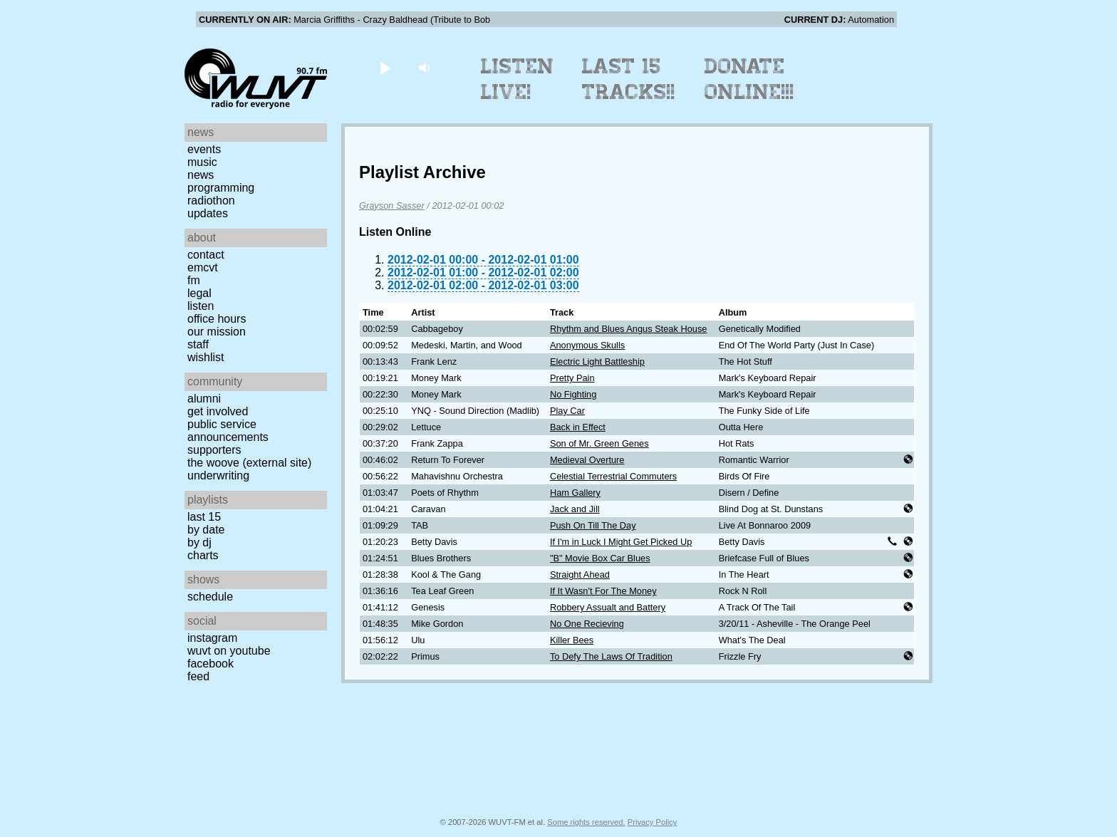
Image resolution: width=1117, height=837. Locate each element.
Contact (205, 255)
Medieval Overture (587, 459)
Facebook (210, 663)
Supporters (214, 450)
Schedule (210, 597)
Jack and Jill (575, 509)
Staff (198, 344)
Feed (198, 676)
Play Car (567, 410)
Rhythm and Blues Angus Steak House (628, 328)
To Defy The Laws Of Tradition (611, 656)
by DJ (199, 542)
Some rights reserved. (586, 822)
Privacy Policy (652, 822)
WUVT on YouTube (229, 651)
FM (193, 280)
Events (204, 149)
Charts (203, 555)
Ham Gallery (575, 492)
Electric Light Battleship (597, 361)
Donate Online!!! (749, 79)
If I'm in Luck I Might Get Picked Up (621, 541)
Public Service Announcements (228, 430)
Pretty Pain (572, 378)
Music (202, 162)
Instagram (212, 638)
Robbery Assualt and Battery (607, 607)
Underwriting (218, 475)
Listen (200, 306)
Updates (207, 213)
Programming (220, 188)
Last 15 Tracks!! (628, 79)
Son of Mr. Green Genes (599, 443)
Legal (199, 293)
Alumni (204, 398)
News (200, 175)
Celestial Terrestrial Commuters (613, 476)
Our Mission (216, 332)
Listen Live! (517, 79)
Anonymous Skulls (587, 345)
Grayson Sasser (392, 205)
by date (205, 530)
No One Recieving (587, 623)
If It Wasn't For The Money (603, 591)
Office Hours (216, 319)
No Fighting (573, 394)
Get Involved (217, 411)
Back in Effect (578, 427)
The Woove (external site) (249, 463)
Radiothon (211, 200)
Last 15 (204, 517)
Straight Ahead (580, 574)
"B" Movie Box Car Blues (600, 558)
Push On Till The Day (593, 525)
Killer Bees (571, 640)
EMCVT (202, 267)
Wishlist (205, 357)
